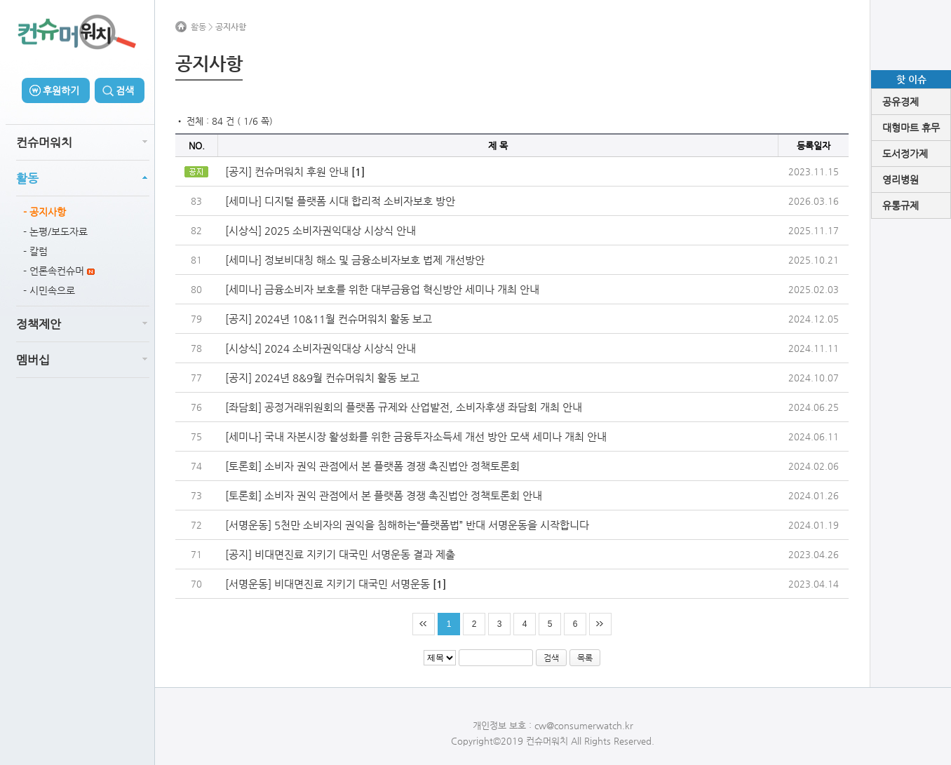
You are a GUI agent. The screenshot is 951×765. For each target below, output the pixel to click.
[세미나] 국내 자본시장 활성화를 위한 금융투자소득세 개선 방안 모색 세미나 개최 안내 (416, 436)
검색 (125, 90)
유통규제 (900, 205)
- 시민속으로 (49, 290)
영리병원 (900, 179)
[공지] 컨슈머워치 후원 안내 (295, 171)
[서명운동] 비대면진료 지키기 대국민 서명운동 (335, 584)
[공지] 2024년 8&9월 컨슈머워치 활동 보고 (322, 378)
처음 (423, 624)
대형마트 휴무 (911, 127)
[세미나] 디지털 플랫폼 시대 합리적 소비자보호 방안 (340, 201)
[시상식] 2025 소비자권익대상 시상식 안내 (320, 230)
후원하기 (61, 90)
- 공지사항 (44, 211)
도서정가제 (905, 153)
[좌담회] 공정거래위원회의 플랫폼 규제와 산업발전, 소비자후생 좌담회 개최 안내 (403, 407)
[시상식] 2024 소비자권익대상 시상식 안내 (320, 348)
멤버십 (33, 360)
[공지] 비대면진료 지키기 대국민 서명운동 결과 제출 (340, 554)
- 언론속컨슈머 (59, 270)
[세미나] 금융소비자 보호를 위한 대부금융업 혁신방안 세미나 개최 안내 (382, 289)
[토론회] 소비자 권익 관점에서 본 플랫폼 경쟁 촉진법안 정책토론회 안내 (383, 495)
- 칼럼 (35, 251)
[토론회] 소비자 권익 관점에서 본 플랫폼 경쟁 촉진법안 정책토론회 (372, 466)
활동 (27, 178)
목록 (585, 658)
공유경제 (900, 101)
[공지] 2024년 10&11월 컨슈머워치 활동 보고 (328, 319)
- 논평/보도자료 (55, 231)
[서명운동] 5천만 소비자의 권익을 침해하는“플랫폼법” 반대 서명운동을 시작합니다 (407, 525)
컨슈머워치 (44, 142)
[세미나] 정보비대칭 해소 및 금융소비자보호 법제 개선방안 (355, 260)
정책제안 (38, 324)
